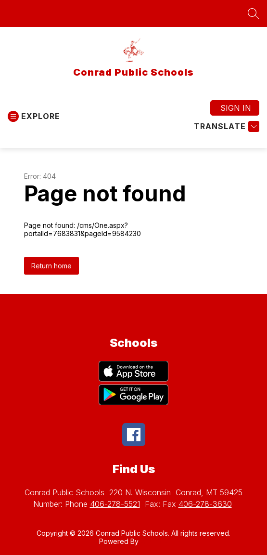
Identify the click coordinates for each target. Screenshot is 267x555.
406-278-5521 (115, 504)
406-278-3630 (205, 504)
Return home (51, 266)
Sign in (235, 108)
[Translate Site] (225, 126)
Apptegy (154, 541)
